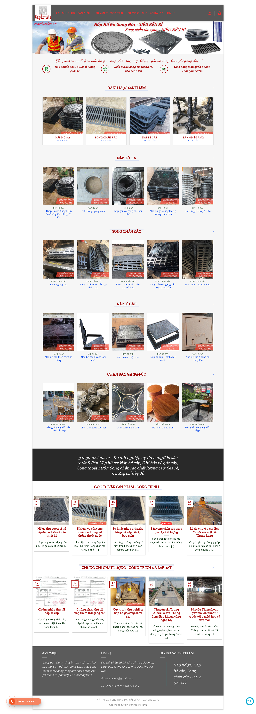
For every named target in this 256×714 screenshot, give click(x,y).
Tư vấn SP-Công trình (110, 13)
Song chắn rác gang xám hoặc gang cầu (162, 286)
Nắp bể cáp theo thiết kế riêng (58, 359)
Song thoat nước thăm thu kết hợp (128, 286)
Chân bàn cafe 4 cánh (128, 427)
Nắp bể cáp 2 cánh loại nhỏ (93, 359)
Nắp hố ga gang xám (93, 211)
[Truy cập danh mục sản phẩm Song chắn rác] (106, 121)
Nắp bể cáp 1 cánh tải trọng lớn (197, 359)
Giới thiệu (68, 13)
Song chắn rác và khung (197, 284)
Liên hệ (170, 13)
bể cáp (63, 666)
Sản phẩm (85, 13)
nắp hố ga (49, 666)
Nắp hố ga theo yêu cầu (198, 211)
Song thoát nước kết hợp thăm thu (93, 286)
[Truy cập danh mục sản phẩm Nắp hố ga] (63, 121)
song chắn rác (79, 666)
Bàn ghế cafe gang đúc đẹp (197, 429)
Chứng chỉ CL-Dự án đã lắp (145, 13)
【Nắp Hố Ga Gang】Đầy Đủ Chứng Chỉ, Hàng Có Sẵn (58, 214)
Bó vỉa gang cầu (58, 284)
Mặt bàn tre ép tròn (163, 427)
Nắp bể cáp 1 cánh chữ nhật (162, 359)
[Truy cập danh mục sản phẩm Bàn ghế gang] (193, 121)
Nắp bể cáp (135, 699)
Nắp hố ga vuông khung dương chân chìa (163, 213)
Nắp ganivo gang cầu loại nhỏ (128, 213)
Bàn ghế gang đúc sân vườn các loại (58, 429)
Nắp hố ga (103, 699)
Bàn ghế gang (151, 699)
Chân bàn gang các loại (93, 427)
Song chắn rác (119, 699)
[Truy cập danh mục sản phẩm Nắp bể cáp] (150, 121)
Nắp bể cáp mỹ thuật (128, 357)
